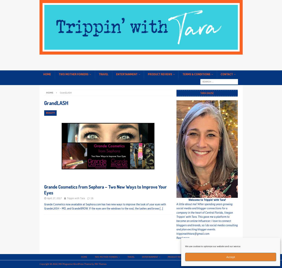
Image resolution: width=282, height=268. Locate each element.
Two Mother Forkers (73, 74)
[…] (161, 208)
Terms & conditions (196, 74)
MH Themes (100, 264)
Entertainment (127, 74)
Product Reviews (160, 74)
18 (92, 198)
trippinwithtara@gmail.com (192, 233)
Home (47, 74)
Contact (227, 74)
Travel (103, 74)
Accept (230, 257)
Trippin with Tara (76, 198)
